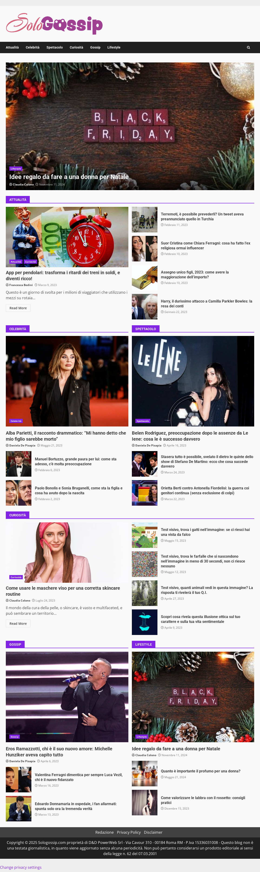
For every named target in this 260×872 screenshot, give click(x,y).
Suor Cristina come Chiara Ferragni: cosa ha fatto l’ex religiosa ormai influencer (144, 248)
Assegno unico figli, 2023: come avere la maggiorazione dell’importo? (144, 277)
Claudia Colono (23, 184)
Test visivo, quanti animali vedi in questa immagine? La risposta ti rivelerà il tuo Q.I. (144, 593)
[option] (130, 126)
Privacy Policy (129, 832)
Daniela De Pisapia (22, 445)
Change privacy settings (21, 867)
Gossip (95, 47)
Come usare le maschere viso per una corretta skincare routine (67, 552)
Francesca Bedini (21, 285)
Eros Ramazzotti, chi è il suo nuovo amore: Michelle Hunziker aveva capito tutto (67, 697)
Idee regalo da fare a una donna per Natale (130, 126)
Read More (18, 308)
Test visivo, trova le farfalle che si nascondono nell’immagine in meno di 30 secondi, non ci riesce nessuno (144, 564)
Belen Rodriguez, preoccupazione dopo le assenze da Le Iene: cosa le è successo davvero (193, 381)
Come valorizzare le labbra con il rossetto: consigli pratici (144, 802)
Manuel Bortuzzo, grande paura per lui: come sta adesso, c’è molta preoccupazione (18, 464)
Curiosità (76, 47)
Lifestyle (113, 47)
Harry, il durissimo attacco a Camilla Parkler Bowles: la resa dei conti (144, 306)
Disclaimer (153, 832)
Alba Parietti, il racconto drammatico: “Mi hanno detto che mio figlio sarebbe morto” (67, 381)
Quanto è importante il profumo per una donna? (144, 773)
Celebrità (33, 47)
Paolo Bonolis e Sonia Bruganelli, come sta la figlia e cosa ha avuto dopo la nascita (18, 493)
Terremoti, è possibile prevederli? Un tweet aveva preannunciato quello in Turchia (144, 219)
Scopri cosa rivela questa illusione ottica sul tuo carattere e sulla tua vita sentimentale (144, 622)
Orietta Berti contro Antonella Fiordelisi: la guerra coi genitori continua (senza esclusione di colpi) (144, 493)
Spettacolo (55, 47)
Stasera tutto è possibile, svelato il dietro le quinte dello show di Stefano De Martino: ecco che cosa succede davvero (144, 464)
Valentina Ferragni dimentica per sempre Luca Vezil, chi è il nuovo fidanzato (18, 779)
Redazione (104, 832)
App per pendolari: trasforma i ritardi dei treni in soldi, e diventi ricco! (67, 237)
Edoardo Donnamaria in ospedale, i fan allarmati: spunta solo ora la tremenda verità (18, 808)
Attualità (12, 47)
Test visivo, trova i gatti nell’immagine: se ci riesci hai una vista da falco (144, 535)
